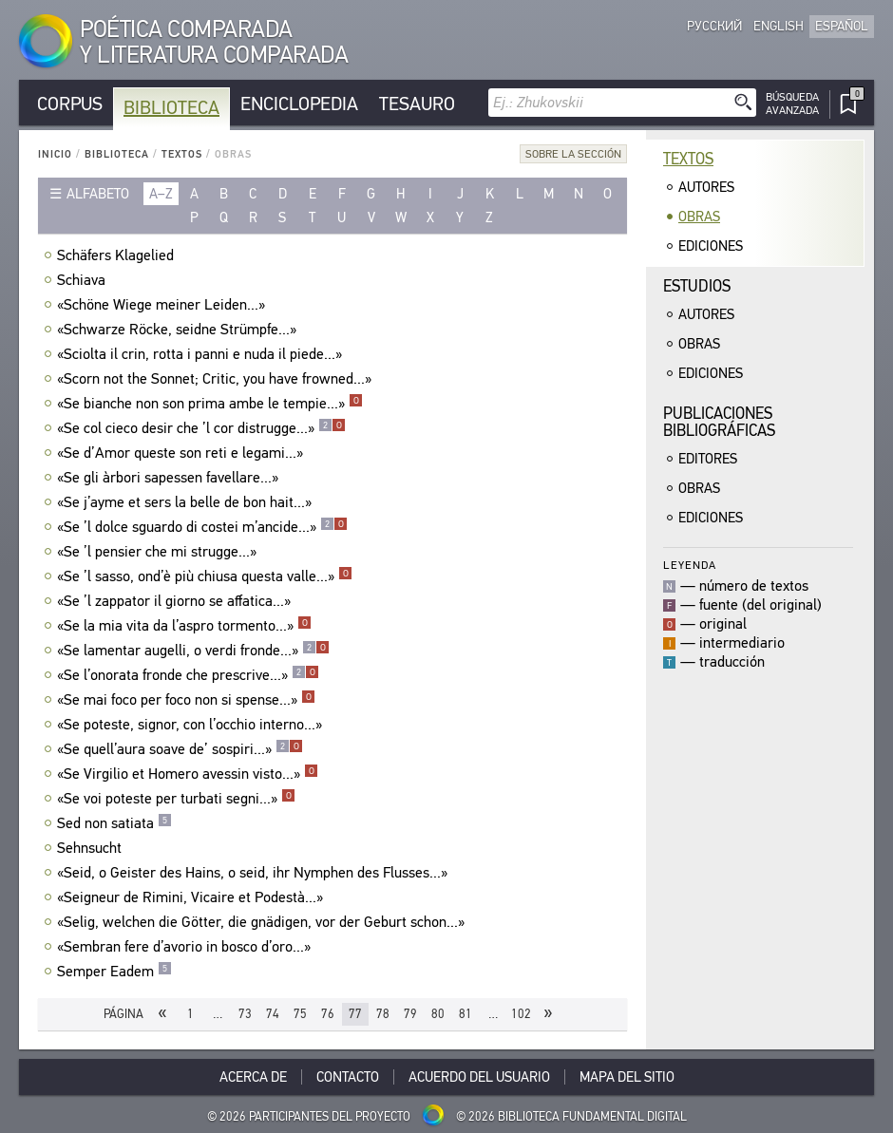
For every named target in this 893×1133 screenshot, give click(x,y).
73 (245, 1014)
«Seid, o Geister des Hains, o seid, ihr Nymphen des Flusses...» (254, 872)
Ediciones (710, 246)
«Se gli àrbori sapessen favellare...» (170, 477)
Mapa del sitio (627, 1077)
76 (327, 1014)
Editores (707, 458)
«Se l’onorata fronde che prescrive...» (188, 675)
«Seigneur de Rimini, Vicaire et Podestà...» (192, 897)
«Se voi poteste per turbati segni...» (176, 798)
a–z (161, 193)
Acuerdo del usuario (479, 1077)
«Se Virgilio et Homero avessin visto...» (187, 774)
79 (410, 1014)
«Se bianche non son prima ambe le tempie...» (210, 403)
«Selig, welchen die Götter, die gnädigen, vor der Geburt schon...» (263, 922)
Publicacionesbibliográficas (719, 422)
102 (521, 1014)
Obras (699, 216)
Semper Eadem (114, 971)
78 (383, 1014)
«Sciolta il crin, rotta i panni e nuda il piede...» (202, 354)
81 (465, 1014)
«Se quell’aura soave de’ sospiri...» (180, 749)
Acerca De (253, 1077)
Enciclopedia (299, 104)
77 (355, 1014)
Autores (706, 187)
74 (272, 1014)
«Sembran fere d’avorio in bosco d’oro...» (186, 946)
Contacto (347, 1077)
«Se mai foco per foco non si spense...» (186, 699)
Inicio (55, 154)
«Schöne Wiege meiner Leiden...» (163, 304)
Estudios (697, 286)
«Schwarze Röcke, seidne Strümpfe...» (179, 329)
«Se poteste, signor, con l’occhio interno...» (192, 724)
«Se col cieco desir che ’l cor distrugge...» (201, 428)
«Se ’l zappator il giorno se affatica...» (176, 601)
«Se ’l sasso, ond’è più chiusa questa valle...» (204, 576)
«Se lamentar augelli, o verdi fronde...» (193, 650)
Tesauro (417, 104)
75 (300, 1014)
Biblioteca (171, 108)
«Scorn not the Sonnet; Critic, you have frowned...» (216, 378)
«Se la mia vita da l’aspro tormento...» (184, 625)
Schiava (83, 280)
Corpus (70, 104)
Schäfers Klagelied (118, 255)
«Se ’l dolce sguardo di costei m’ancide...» (202, 527)
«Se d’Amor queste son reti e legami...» (182, 453)
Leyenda (689, 564)
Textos (182, 154)
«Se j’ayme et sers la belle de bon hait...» (186, 502)
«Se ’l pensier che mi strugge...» (159, 551)
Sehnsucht (91, 848)
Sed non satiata (114, 823)
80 (438, 1014)
